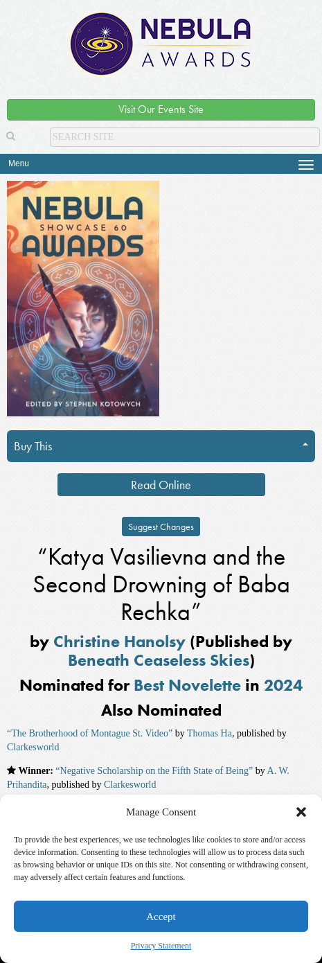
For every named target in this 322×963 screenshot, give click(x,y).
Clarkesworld (33, 747)
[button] (301, 812)
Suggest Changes (161, 526)
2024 (283, 685)
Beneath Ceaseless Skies (158, 660)
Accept (160, 916)
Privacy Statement (161, 946)
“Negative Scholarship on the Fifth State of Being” (154, 771)
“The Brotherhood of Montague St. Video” (89, 733)
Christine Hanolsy (119, 641)
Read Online (161, 485)
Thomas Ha (209, 733)
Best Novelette (187, 685)
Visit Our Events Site (161, 109)
